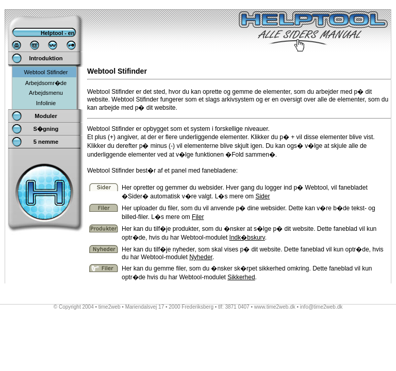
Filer (198, 217)
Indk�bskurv (247, 237)
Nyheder (200, 257)
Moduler (46, 116)
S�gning (46, 129)
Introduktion (45, 58)
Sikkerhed (241, 277)
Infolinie (46, 103)
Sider (262, 196)
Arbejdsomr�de (46, 83)
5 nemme (46, 142)
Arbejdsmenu (46, 93)
